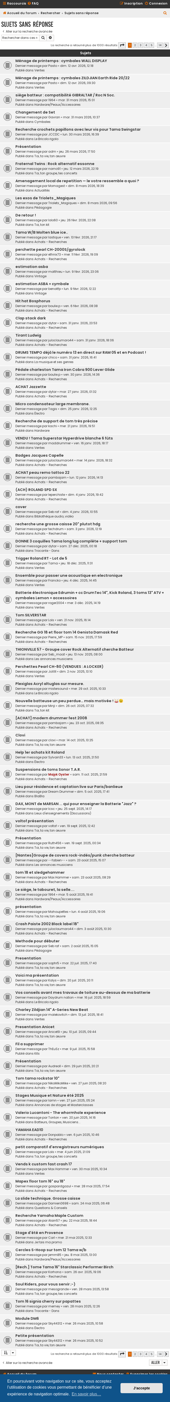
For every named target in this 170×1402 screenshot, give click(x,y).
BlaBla (39, 796)
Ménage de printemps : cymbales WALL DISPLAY (61, 60)
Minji (51, 706)
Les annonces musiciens (53, 659)
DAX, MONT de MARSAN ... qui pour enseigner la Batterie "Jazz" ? (75, 803)
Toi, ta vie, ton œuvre (49, 156)
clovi (52, 740)
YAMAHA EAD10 (29, 1129)
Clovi (20, 735)
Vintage (40, 276)
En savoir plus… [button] (86, 1394)
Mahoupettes (58, 912)
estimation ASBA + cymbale (42, 283)
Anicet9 (54, 1032)
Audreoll (54, 1066)
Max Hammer (58, 877)
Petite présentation (34, 1335)
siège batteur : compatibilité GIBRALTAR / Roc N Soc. (65, 95)
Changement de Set (35, 112)
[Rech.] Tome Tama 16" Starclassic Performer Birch (64, 1267)
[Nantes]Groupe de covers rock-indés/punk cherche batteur (75, 855)
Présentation (28, 146)
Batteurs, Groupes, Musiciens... (57, 1122)
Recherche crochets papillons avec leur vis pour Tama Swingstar (78, 129)
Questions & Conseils (50, 1208)
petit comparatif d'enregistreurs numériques (59, 1146)
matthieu (55, 271)
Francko (54, 580)
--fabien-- (56, 860)
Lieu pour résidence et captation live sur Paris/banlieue (69, 786)
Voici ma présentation (37, 975)
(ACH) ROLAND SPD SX (36, 489)
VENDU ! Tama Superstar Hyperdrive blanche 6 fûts (64, 438)
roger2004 (56, 603)
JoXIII (52, 671)
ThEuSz (53, 1049)
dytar (52, 323)
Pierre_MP (55, 637)
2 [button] (135, 45)
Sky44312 (55, 1323)
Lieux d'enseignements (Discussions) (62, 813)
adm (52, 151)
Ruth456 (54, 843)
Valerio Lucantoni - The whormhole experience (60, 1112)
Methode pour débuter (37, 941)
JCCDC (54, 134)
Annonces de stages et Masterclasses (63, 1105)
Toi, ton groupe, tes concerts (55, 173)
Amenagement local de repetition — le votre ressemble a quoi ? (77, 180)
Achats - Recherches (50, 242)
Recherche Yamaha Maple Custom (49, 1215)
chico (52, 357)
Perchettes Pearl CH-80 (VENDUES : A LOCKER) (59, 666)
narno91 (54, 169)
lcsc (51, 809)
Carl (51, 1237)
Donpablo (55, 1135)
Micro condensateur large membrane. (52, 403)
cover (21, 506)
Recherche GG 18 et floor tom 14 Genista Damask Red (66, 632)
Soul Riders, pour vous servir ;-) (45, 1284)
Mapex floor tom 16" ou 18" (40, 1181)
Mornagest (56, 186)
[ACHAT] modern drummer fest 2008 (51, 718)
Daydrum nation (61, 997)
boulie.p (54, 306)
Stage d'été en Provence (39, 1232)
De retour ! (25, 215)
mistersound (58, 688)
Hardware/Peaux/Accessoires (57, 104)
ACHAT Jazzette (30, 386)
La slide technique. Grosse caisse (47, 1198)
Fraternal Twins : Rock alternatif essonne (54, 163)
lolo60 (53, 220)
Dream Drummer (61, 791)
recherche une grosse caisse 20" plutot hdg (57, 524)
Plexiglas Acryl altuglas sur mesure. (49, 683)
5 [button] (152, 45)
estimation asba (31, 266)
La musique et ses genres (54, 362)
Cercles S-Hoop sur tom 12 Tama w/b (50, 1249)
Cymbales (42, 122)
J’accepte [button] (141, 1388)
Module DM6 (27, 1318)
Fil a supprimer (29, 1044)
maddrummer (59, 443)
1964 (51, 100)
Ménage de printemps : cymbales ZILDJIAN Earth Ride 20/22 (72, 77)
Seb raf (53, 512)
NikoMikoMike (58, 1083)
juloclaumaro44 (61, 340)
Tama (53, 563)
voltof (52, 826)
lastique (54, 237)
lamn (52, 1100)
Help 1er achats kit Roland (40, 752)
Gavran (54, 117)
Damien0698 (58, 1203)
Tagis (52, 409)
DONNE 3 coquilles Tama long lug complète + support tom (71, 541)
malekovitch (57, 1014)
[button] (122, 45)
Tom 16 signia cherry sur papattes (48, 1301)
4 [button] (146, 45)
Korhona (54, 1272)
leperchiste (56, 494)
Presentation (28, 958)
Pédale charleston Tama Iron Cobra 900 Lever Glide (65, 369)
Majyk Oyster (58, 774)
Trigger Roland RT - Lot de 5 (41, 558)
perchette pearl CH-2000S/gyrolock (50, 249)
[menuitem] (32, 3)
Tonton (53, 1117)
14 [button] (160, 45)
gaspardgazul (59, 1186)
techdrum (56, 529)
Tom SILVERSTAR (30, 615)
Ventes (39, 70)
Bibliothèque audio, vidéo (54, 516)
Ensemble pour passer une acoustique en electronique (69, 575)
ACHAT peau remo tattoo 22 (42, 472)
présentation (28, 906)
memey (54, 1306)
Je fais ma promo (48, 1242)
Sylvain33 (55, 757)
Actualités (42, 190)
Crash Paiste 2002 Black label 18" (47, 923)
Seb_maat (56, 654)
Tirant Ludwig (28, 335)
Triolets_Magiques (62, 203)
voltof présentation (34, 820)
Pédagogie (43, 207)
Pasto (52, 66)
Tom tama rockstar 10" (37, 1078)
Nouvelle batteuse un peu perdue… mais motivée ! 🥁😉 (69, 700)
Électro (39, 413)
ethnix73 (54, 254)
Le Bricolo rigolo (46, 139)
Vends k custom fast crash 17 (43, 1164)
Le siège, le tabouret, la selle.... (45, 889)
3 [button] (140, 45)
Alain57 (54, 1220)
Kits (37, 1053)
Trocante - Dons (46, 550)
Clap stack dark (30, 318)
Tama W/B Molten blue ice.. (41, 232)
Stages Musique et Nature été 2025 (49, 1095)
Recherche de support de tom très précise (56, 421)
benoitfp (54, 289)
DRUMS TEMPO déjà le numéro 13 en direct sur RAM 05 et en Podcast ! (80, 352)
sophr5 (53, 963)
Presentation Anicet (35, 1026)
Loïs (51, 620)
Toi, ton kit (41, 225)
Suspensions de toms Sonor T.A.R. (48, 769)
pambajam (57, 477)
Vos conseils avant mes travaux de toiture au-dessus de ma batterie (82, 992)
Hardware (42, 430)
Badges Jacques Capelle (39, 455)
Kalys (52, 980)
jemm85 (54, 1255)
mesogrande (58, 1289)
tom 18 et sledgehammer (40, 872)
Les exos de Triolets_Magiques (45, 198)
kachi (52, 426)
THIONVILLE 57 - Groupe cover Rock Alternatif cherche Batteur (74, 649)
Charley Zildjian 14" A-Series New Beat (51, 1009)
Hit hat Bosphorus (32, 301)
